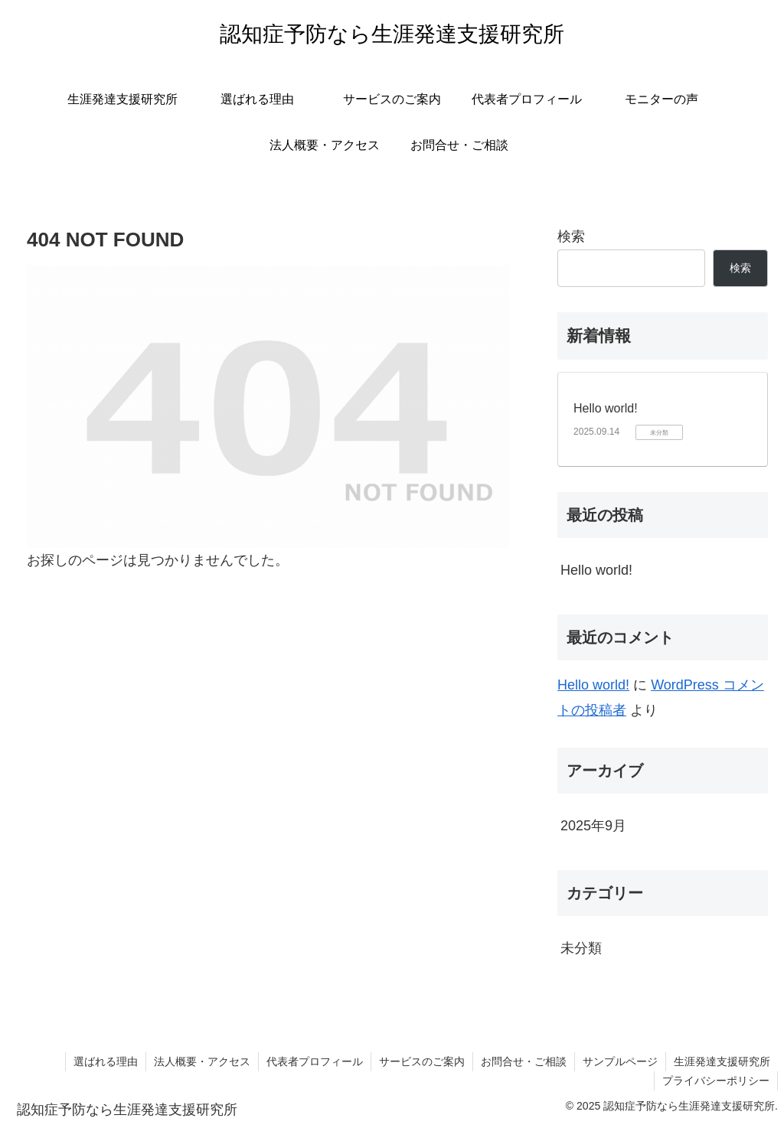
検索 (571, 236)
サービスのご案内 (422, 1061)
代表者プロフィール (314, 1061)
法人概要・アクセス (202, 1061)
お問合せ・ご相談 (524, 1061)
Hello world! (605, 408)
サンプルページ (620, 1061)
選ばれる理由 (106, 1061)
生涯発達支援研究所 (722, 1061)
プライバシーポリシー (715, 1080)
